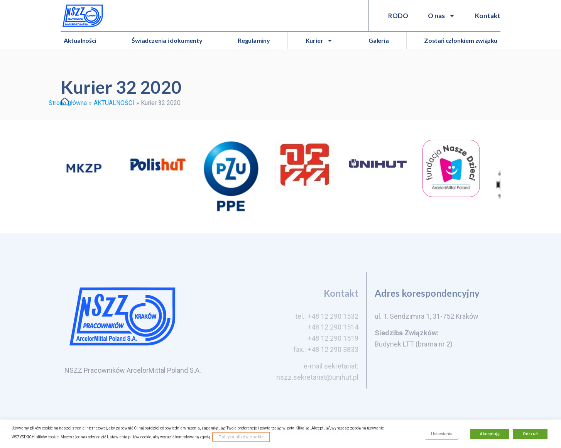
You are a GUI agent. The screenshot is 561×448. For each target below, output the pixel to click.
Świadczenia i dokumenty (167, 40)
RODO (398, 16)
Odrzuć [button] (530, 433)
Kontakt (487, 16)
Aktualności (80, 40)
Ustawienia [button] (442, 433)
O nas (441, 15)
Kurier (319, 40)
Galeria (378, 40)
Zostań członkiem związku (460, 40)
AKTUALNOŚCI (114, 103)
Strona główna (68, 103)
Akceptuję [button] (490, 433)
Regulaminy (254, 40)
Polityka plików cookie (241, 437)
